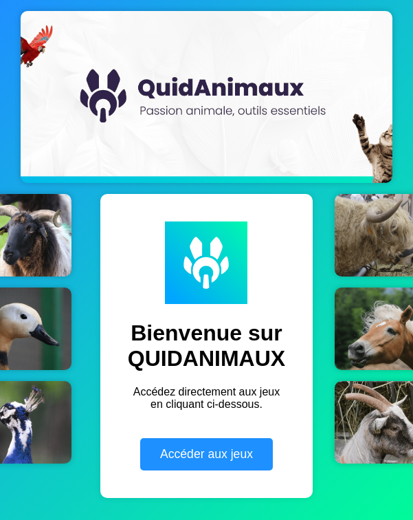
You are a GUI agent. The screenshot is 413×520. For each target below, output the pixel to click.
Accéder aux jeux (206, 454)
